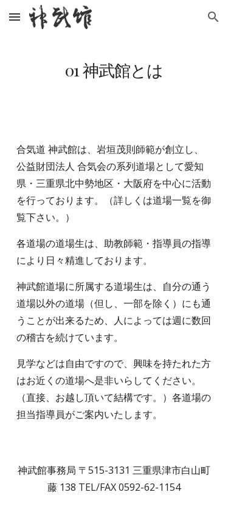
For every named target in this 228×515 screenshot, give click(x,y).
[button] (14, 16)
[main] (114, 70)
